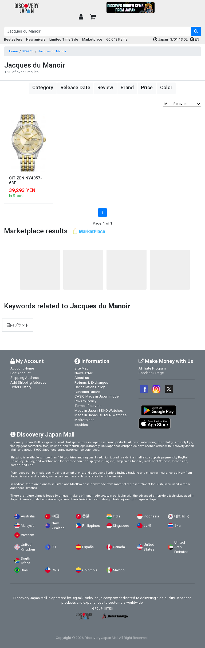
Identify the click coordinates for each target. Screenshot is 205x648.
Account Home (22, 368)
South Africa (25, 560)
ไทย (177, 525)
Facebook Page (151, 372)
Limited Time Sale (63, 39)
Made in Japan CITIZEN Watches (100, 415)
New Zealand (58, 525)
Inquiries (81, 424)
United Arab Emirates (181, 547)
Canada (119, 547)
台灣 (147, 525)
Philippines (91, 525)
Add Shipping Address (28, 382)
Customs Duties (87, 391)
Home (13, 51)
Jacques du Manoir (52, 51)
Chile (56, 570)
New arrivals (35, 39)
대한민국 (181, 516)
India (116, 516)
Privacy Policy (85, 401)
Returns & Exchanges (91, 382)
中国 (55, 516)
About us (81, 377)
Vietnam (27, 535)
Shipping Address (24, 377)
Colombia (89, 570)
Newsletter (83, 373)
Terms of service (87, 405)
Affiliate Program (152, 368)
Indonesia (151, 516)
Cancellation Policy (89, 386)
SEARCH (28, 51)
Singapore (121, 525)
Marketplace (92, 39)
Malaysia (27, 525)
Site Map (81, 368)
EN (194, 39)
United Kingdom (28, 547)
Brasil (25, 570)
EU (54, 547)
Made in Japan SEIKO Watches (98, 410)
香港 (86, 516)
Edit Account (20, 373)
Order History (20, 386)
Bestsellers (13, 39)
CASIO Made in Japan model (97, 396)
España (88, 547)
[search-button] (196, 31)
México (119, 570)
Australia (28, 516)
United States (149, 547)
